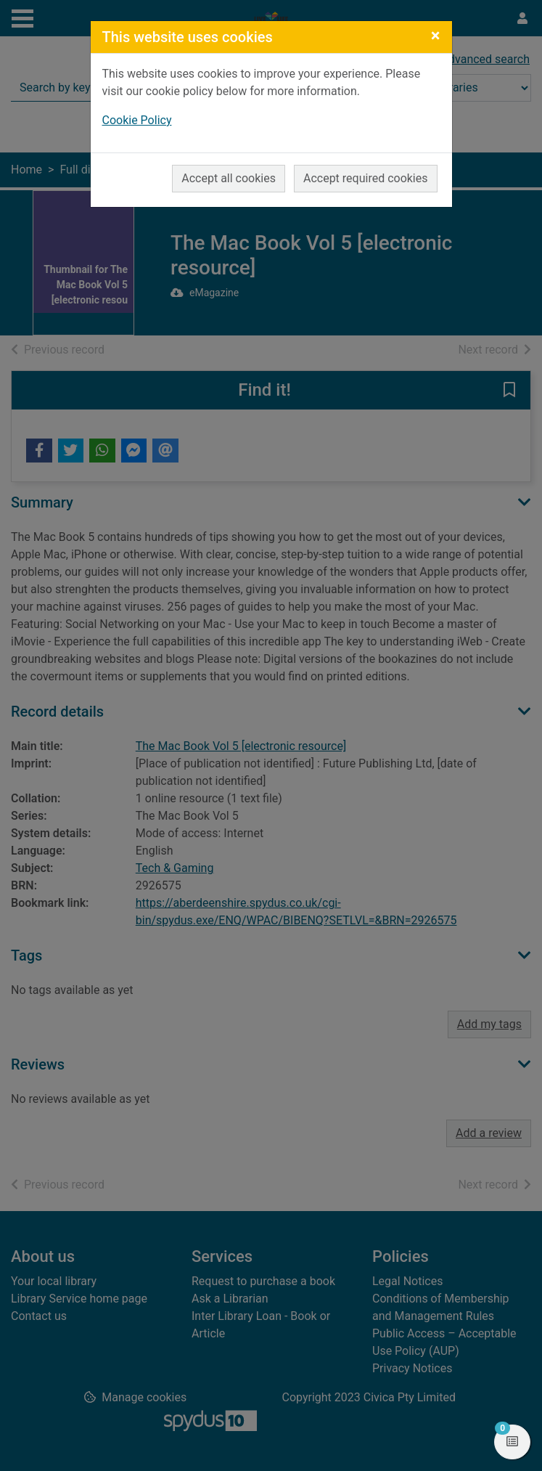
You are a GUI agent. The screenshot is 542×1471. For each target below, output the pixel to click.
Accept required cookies (365, 178)
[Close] (435, 35)
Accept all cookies (228, 178)
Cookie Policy (137, 120)
